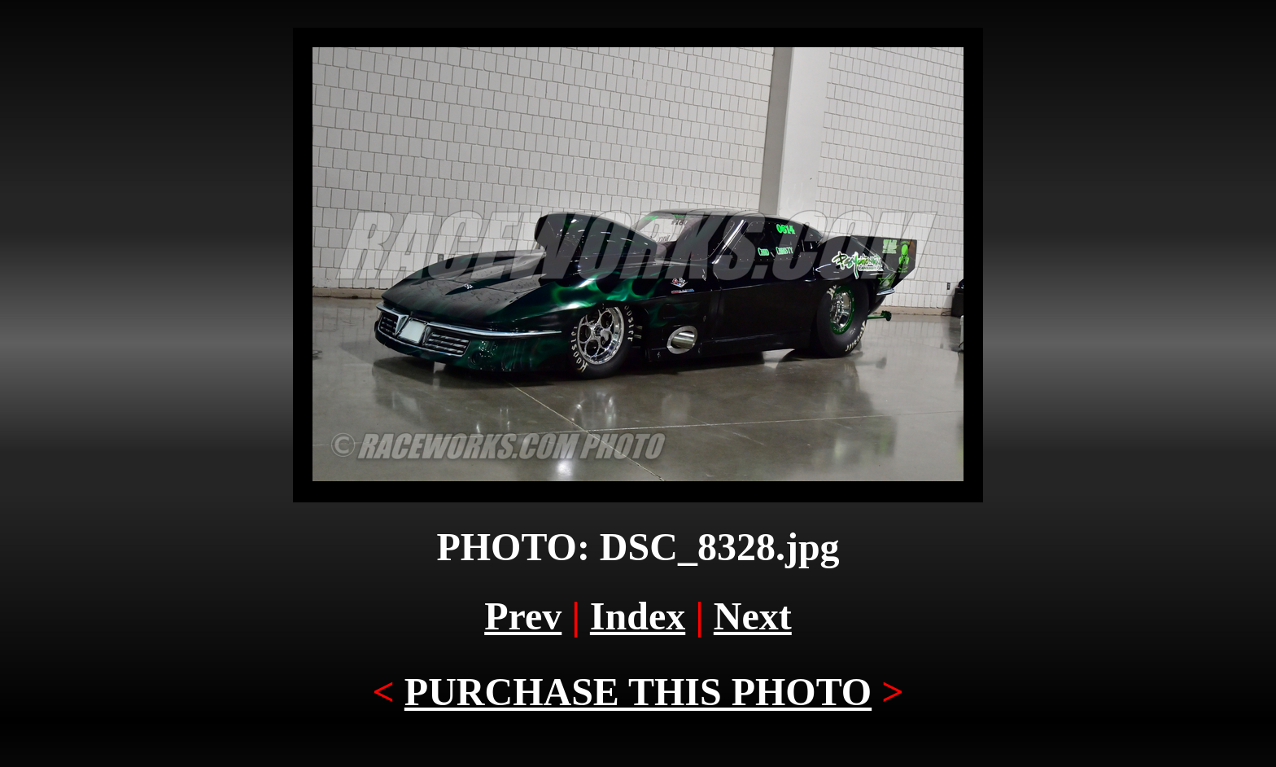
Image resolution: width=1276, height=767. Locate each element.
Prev (523, 616)
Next (753, 616)
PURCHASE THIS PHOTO (638, 691)
